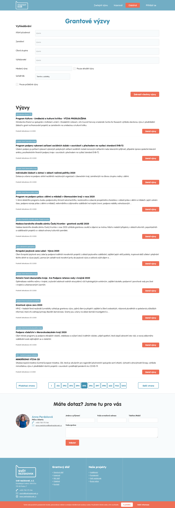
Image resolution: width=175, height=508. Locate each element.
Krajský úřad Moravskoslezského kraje (29, 328)
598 (104, 385)
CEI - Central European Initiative (27, 355)
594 (77, 385)
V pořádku (127, 505)
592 (64, 385)
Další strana (148, 385)
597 (97, 385)
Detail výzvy (150, 131)
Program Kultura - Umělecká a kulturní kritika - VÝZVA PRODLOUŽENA (51, 118)
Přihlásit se (151, 5)
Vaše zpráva (71, 425)
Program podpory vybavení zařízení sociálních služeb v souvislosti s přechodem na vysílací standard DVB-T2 (69, 145)
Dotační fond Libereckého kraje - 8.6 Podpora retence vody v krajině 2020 (53, 277)
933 (117, 385)
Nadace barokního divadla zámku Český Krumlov (33, 219)
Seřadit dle (20, 76)
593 (71, 385)
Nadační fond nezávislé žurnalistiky (28, 301)
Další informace (143, 505)
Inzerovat (118, 5)
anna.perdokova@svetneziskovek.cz (49, 425)
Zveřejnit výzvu (101, 5)
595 (84, 385)
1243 (124, 385)
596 (91, 385)
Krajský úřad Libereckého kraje (27, 169)
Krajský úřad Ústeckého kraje (26, 141)
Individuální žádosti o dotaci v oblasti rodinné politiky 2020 (45, 172)
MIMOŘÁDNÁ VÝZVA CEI (28, 359)
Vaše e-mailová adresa (106, 415)
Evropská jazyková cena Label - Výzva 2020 (37, 250)
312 (58, 385)
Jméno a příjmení (73, 415)
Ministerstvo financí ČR (24, 114)
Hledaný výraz (21, 68)
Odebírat (133, 5)
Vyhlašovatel (21, 59)
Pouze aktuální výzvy (83, 68)
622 (110, 385)
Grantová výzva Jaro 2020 (29, 305)
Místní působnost (23, 32)
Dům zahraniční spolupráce (26, 247)
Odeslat (72, 442)
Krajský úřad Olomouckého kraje (27, 192)
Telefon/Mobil (134, 415)
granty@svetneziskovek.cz (28, 493)
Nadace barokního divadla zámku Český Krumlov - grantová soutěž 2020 (52, 223)
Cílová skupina (22, 50)
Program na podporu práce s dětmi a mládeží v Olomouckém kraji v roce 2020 (55, 196)
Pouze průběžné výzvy (27, 84)
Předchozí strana (27, 385)
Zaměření (20, 41)
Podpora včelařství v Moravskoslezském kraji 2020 (41, 332)
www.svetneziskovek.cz (27, 496)
